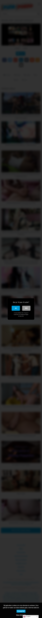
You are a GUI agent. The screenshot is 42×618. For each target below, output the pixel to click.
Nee (26, 308)
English (26, 616)
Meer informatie (21, 615)
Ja (16, 308)
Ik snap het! (20, 611)
